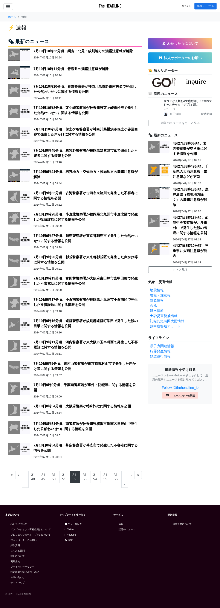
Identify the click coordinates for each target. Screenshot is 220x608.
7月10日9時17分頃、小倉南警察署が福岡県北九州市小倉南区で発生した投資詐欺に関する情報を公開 (86, 302)
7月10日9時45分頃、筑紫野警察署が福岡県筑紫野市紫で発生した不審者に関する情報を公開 (86, 153)
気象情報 (157, 300)
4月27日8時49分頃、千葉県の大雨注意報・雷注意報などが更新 (190, 172)
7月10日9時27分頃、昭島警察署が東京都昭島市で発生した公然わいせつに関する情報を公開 (86, 238)
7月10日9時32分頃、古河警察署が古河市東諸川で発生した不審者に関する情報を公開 (86, 195)
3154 (95, 477)
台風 (153, 305)
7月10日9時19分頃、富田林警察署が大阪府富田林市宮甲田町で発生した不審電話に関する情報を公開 (86, 281)
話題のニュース (127, 529)
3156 (116, 477)
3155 (105, 477)
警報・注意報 (160, 295)
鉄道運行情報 (160, 356)
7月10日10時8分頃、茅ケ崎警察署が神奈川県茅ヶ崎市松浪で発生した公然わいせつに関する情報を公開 (86, 110)
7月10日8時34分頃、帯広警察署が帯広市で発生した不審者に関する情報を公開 (86, 447)
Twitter (69, 529)
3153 (85, 477)
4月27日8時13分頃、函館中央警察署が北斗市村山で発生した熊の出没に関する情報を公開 (190, 225)
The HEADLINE (110, 5)
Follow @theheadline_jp (180, 388)
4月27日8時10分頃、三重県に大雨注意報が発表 (190, 251)
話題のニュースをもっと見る (180, 123)
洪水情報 (157, 311)
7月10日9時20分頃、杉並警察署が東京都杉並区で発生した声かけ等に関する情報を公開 (86, 259)
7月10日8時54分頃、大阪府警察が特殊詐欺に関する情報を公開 (82, 406)
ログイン (186, 6)
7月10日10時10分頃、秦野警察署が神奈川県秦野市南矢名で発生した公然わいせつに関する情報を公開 (85, 89)
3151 (64, 477)
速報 (121, 524)
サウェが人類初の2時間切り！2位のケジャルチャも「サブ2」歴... (187, 102)
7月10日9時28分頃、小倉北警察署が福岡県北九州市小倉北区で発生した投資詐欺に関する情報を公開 (86, 216)
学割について (18, 556)
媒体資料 (15, 545)
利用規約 (15, 561)
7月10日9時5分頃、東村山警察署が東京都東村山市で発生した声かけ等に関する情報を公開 (85, 366)
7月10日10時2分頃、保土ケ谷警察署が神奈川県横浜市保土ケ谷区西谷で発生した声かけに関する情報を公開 (86, 131)
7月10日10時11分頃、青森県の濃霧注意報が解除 (71, 69)
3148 (33, 477)
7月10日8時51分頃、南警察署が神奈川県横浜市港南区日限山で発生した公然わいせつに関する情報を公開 (86, 426)
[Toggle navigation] (8, 6)
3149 (43, 477)
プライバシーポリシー (22, 566)
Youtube (70, 534)
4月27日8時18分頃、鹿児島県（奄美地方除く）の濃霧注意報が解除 (190, 197)
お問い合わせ (18, 577)
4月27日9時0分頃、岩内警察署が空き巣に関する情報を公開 (190, 149)
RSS (69, 540)
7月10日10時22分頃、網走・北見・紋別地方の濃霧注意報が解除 (83, 51)
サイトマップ (18, 582)
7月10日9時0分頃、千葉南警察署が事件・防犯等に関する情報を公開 (85, 387)
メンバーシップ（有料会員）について (31, 529)
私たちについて (19, 524)
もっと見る (180, 269)
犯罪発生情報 (160, 351)
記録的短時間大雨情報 (167, 321)
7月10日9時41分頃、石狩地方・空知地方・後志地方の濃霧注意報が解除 (86, 174)
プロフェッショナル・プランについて (31, 534)
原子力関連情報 (162, 346)
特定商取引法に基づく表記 (25, 572)
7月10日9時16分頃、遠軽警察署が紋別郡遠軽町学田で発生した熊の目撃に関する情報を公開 (86, 323)
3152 (74, 477)
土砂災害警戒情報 (163, 316)
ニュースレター (74, 524)
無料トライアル (205, 6)
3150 (54, 477)
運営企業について (182, 524)
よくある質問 (18, 550)
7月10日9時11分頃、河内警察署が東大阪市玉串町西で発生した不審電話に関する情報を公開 (86, 344)
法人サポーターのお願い (24, 540)
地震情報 (157, 290)
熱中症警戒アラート (165, 326)
